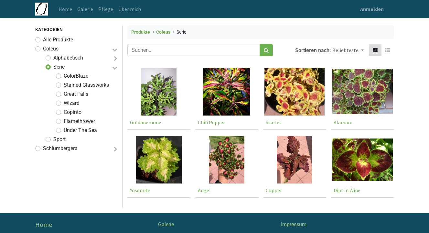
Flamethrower (79, 121)
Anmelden (372, 9)
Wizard (72, 103)
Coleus (51, 49)
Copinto (72, 112)
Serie (59, 67)
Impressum (293, 224)
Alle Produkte (58, 40)
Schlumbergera (60, 148)
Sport (59, 139)
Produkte (140, 32)
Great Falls (76, 94)
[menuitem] (65, 9)
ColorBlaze (76, 76)
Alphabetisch (68, 58)
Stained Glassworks (86, 85)
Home (43, 224)
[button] (347, 50)
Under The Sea (80, 130)
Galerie (166, 224)
